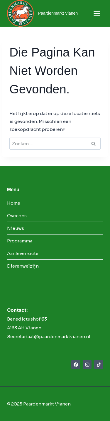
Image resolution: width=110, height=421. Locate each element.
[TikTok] (98, 364)
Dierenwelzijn (23, 266)
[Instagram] (87, 364)
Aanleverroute (22, 253)
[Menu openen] (96, 13)
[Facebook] (75, 364)
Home (13, 203)
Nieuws (15, 228)
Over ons (17, 215)
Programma (19, 241)
